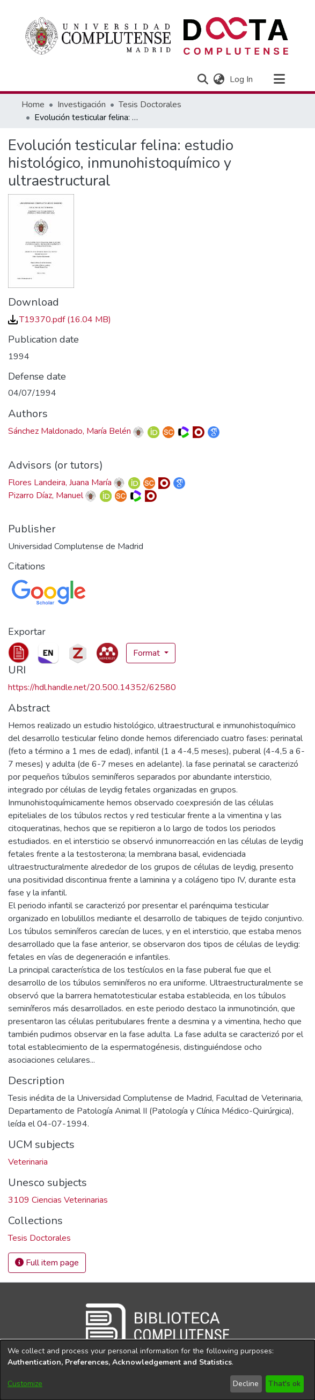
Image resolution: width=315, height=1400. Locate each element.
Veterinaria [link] (28, 1162)
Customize (25, 1384)
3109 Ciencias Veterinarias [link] (58, 1200)
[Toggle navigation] (280, 79)
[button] (203, 79)
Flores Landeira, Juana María (60, 482)
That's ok (284, 1384)
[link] (59, 319)
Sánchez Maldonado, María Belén (69, 431)
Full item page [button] (47, 1263)
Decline (246, 1384)
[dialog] (157, 1370)
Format (147, 653)
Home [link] (33, 104)
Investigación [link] (81, 104)
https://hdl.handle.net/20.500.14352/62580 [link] (92, 687)
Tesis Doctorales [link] (150, 104)
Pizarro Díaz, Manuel (45, 495)
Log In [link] (242, 79)
